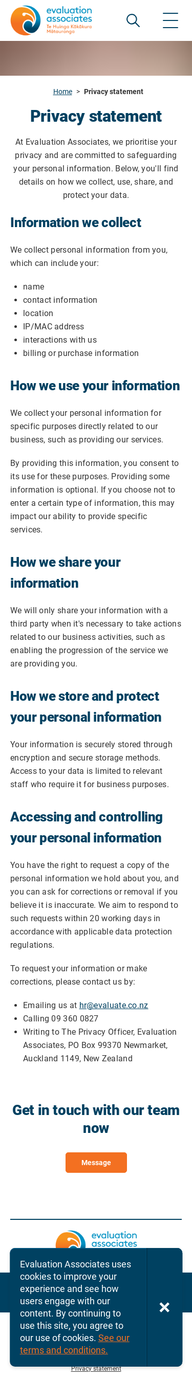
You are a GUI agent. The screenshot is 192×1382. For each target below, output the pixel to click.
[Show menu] (170, 20)
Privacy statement (96, 1368)
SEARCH (133, 20)
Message (96, 1162)
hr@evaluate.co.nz (113, 1005)
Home (62, 91)
